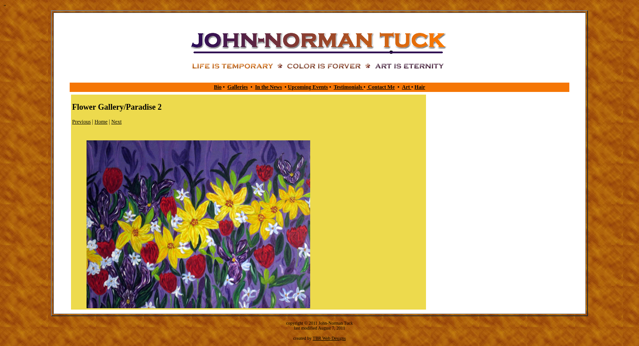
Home (101, 122)
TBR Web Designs (329, 338)
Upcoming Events (308, 87)
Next (116, 122)
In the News (268, 87)
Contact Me (380, 87)
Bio (217, 87)
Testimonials (348, 87)
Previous (81, 122)
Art (406, 87)
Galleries (237, 87)
